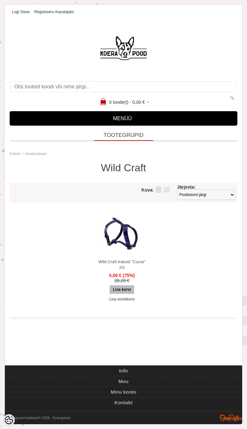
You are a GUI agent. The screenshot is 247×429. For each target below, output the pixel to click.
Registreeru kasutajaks (54, 12)
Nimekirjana (158, 189)
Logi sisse (21, 12)
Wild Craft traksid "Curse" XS (121, 264)
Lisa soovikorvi (122, 299)
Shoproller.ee (231, 418)
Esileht (15, 154)
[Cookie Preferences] (9, 420)
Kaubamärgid (35, 154)
